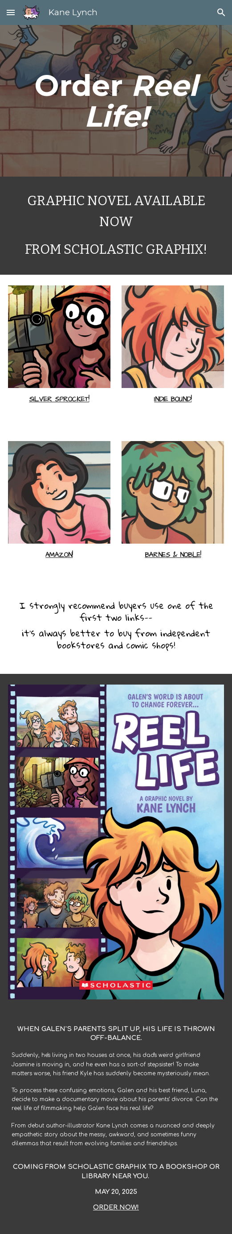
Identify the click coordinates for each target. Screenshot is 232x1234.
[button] (10, 12)
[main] (116, 101)
